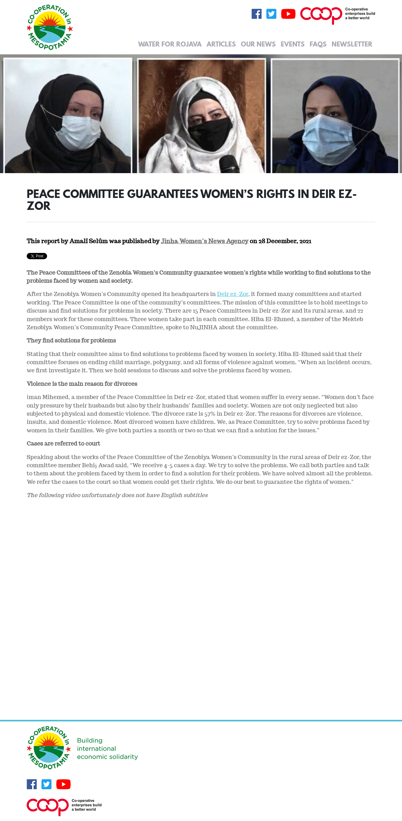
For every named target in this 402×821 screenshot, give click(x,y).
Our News (258, 44)
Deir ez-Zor (232, 294)
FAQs (318, 44)
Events (293, 44)
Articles (221, 44)
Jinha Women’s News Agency (204, 241)
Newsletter (352, 44)
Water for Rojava (170, 44)
